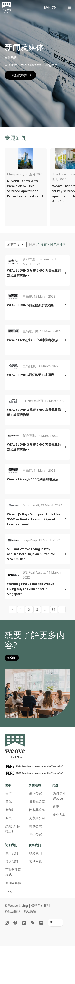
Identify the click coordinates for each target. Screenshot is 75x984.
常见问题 (35, 861)
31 (53, 609)
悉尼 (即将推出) (12, 828)
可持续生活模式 (13, 872)
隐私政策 (30, 911)
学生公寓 (35, 834)
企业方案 (59, 815)
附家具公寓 (37, 810)
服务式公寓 (37, 801)
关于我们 (11, 853)
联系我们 (11, 657)
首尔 (8, 801)
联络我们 (35, 853)
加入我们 (11, 861)
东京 (8, 818)
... (45, 609)
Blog (8, 891)
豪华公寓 (35, 793)
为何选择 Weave (59, 796)
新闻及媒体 (13, 883)
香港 (8, 793)
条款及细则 (12, 911)
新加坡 (10, 810)
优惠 (56, 806)
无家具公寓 (37, 818)
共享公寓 (35, 826)
